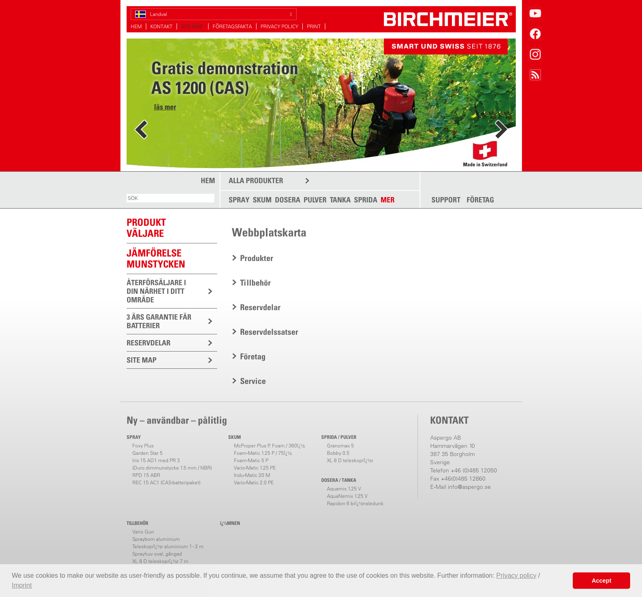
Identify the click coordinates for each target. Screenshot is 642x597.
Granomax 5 (340, 446)
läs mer (165, 106)
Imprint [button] (22, 585)
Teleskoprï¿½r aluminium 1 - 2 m (168, 546)
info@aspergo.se (469, 486)
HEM (136, 26)
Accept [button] (601, 580)
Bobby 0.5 (338, 453)
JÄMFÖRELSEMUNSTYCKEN (156, 258)
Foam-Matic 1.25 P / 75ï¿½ (263, 453)
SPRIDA (365, 199)
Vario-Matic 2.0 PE (254, 482)
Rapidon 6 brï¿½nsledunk (355, 503)
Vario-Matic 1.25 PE (255, 468)
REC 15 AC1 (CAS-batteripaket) (166, 482)
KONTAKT (161, 26)
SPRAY (239, 199)
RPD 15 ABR (146, 475)
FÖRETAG (480, 200)
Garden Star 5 (147, 453)
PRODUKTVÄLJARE (146, 227)
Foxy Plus (143, 446)
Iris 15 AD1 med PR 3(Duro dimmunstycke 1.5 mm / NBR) (172, 464)
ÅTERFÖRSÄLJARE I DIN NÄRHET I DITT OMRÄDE (156, 291)
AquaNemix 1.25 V (347, 496)
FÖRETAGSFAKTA (232, 26)
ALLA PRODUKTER (256, 180)
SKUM (262, 199)
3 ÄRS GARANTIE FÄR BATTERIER (159, 321)
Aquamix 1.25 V (344, 489)
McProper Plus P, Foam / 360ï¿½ (269, 446)
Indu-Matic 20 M (252, 475)
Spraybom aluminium (156, 539)
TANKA (340, 199)
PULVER (315, 199)
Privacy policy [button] (516, 575)
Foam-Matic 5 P (251, 460)
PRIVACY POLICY (279, 26)
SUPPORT (446, 200)
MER (388, 199)
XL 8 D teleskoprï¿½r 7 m (160, 561)
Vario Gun (143, 532)
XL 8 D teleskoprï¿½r (350, 460)
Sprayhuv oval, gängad (157, 554)
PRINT (314, 26)
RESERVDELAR (148, 342)
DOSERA (287, 199)
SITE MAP (192, 26)
